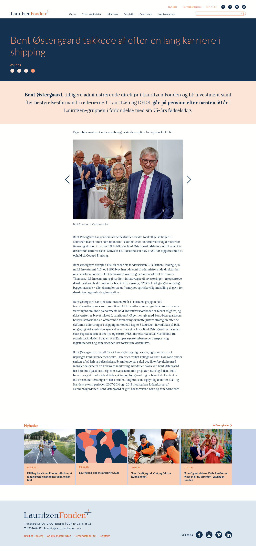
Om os (72, 14)
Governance (145, 14)
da (208, 6)
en (214, 6)
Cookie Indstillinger (59, 535)
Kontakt (105, 535)
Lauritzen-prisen (166, 14)
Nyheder (172, 6)
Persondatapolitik (85, 535)
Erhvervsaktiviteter (91, 14)
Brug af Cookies (33, 535)
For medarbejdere (192, 6)
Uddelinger (112, 14)
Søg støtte (129, 14)
